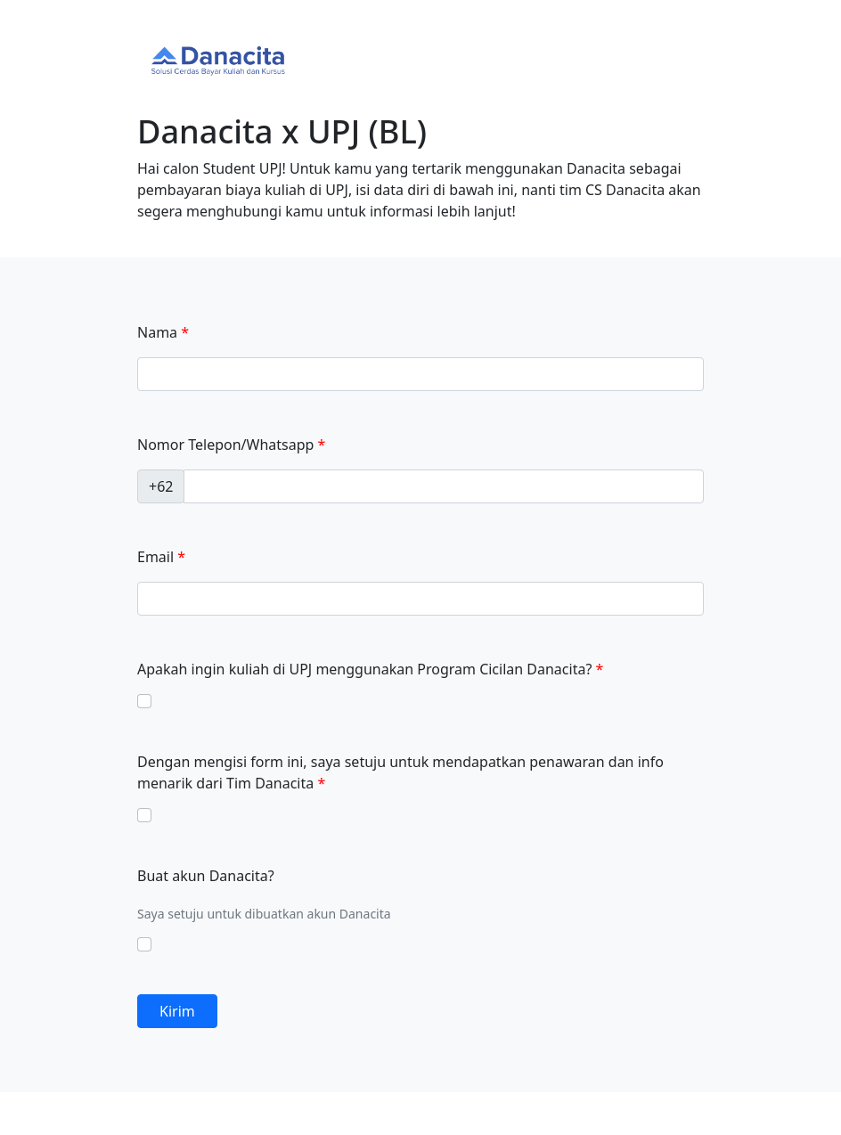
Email (155, 557)
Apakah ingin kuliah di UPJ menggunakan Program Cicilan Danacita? (364, 669)
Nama (157, 332)
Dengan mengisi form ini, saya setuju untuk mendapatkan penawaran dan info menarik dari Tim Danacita (400, 772)
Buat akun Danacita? (205, 876)
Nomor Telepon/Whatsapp (225, 444)
